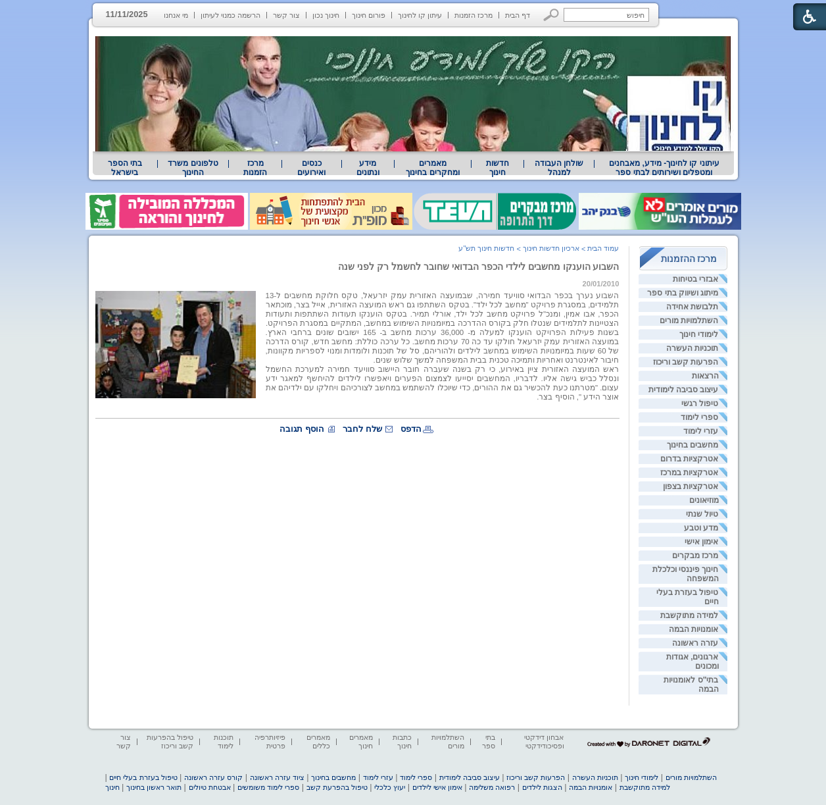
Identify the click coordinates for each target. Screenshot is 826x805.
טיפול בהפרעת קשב (337, 787)
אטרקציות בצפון (690, 486)
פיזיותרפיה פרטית (270, 741)
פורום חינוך (368, 15)
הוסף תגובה (301, 429)
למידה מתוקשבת (689, 615)
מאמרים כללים (318, 741)
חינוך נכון (325, 15)
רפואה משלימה (492, 787)
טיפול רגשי (699, 403)
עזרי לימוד (700, 431)
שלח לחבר (362, 429)
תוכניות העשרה (692, 348)
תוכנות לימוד (223, 741)
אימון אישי (701, 541)
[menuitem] (664, 168)
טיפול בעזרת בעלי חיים (143, 777)
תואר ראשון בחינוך (154, 787)
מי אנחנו (176, 15)
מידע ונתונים (367, 168)
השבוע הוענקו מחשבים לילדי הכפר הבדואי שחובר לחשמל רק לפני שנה (478, 266)
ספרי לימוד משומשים (268, 787)
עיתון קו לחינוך (420, 15)
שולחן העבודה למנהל (559, 168)
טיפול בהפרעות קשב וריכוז (170, 741)
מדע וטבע (701, 527)
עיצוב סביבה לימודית (683, 389)
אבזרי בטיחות (695, 279)
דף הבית (517, 15)
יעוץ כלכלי (389, 787)
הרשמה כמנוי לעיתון (230, 15)
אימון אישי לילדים (437, 787)
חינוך (112, 787)
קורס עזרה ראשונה (213, 777)
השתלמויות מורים (689, 320)
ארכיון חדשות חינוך (551, 248)
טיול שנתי (702, 514)
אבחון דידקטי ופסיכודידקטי (544, 741)
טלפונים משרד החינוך (193, 168)
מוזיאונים (704, 500)
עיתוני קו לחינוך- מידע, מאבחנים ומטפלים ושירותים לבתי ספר (664, 168)
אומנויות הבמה (693, 629)
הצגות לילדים (542, 787)
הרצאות (705, 375)
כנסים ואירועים (311, 168)
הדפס (411, 429)
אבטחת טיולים (210, 787)
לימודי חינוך (698, 334)
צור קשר (286, 15)
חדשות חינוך (497, 168)
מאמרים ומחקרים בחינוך (432, 168)
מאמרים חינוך (361, 741)
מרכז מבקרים (695, 555)
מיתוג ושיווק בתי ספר (682, 293)
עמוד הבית (603, 248)
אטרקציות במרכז (689, 472)
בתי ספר (488, 741)
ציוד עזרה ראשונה (277, 777)
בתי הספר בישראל (125, 168)
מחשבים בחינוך (692, 445)
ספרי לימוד (699, 417)
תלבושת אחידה (692, 306)
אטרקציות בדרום (689, 458)
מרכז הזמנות (473, 15)
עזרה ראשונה (695, 643)
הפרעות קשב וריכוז (686, 362)
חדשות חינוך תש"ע (486, 248)
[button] (551, 15)
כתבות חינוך (402, 741)
